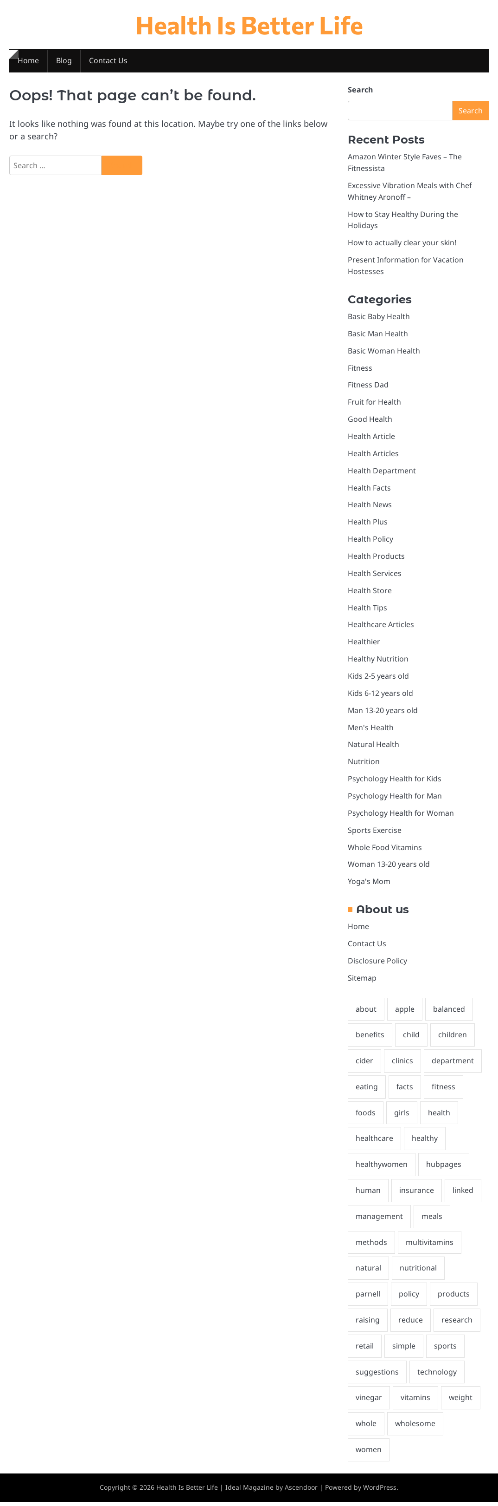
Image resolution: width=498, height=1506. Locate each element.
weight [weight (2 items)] (461, 1401)
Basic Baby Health (379, 317)
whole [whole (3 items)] (366, 1427)
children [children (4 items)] (452, 1038)
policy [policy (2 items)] (409, 1297)
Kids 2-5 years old (378, 678)
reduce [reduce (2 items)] (410, 1323)
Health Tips (367, 609)
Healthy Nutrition (378, 660)
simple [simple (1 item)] (403, 1349)
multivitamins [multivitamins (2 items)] (429, 1245)
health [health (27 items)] (439, 1116)
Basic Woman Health (384, 352)
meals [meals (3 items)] (431, 1219)
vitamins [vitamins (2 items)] (415, 1401)
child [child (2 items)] (411, 1038)
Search (360, 90)
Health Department (382, 472)
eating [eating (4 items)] (367, 1090)
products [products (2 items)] (454, 1297)
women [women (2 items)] (369, 1453)
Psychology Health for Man (395, 798)
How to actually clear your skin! (402, 243)
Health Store (370, 592)
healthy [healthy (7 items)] (425, 1142)
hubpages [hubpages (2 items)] (444, 1168)
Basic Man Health (378, 334)
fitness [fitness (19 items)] (444, 1090)
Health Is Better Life (249, 24)
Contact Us (108, 61)
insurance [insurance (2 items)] (416, 1194)
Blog (64, 61)
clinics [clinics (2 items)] (402, 1064)
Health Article (371, 437)
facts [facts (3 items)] (405, 1090)
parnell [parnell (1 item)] (368, 1297)
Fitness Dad (368, 386)
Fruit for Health (375, 403)
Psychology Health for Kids (395, 781)
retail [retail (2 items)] (365, 1349)
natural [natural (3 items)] (368, 1271)
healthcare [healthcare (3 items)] (374, 1142)
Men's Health (371, 729)
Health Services (375, 575)
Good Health (370, 420)
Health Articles (373, 455)
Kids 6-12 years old (380, 695)
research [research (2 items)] (456, 1323)
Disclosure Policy (377, 963)
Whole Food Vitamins (385, 850)
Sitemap (362, 981)
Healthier (364, 643)
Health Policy (370, 541)
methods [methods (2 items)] (371, 1245)
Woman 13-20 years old (389, 867)
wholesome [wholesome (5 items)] (416, 1427)
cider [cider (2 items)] (364, 1064)
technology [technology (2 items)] (437, 1375)
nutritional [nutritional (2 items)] (418, 1271)
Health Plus (368, 523)
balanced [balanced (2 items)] (449, 1012)
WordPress (379, 1491)
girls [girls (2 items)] (402, 1116)
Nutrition (364, 764)
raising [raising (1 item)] (368, 1323)
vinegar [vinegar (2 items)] (369, 1401)
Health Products (376, 557)
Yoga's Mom (369, 884)
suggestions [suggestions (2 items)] (377, 1375)
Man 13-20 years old (383, 712)
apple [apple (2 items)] (405, 1012)
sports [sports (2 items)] (445, 1349)
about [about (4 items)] (366, 1012)
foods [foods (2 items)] (366, 1116)
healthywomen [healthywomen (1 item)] (382, 1168)
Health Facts (369, 489)
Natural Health (373, 746)
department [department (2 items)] (453, 1064)
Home (28, 61)
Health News (370, 506)
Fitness (360, 369)
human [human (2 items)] (368, 1194)
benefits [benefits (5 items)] (370, 1038)
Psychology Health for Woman (401, 815)
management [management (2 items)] (379, 1219)
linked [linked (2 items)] (463, 1194)
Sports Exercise (375, 832)
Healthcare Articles (381, 626)
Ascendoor (301, 1491)
